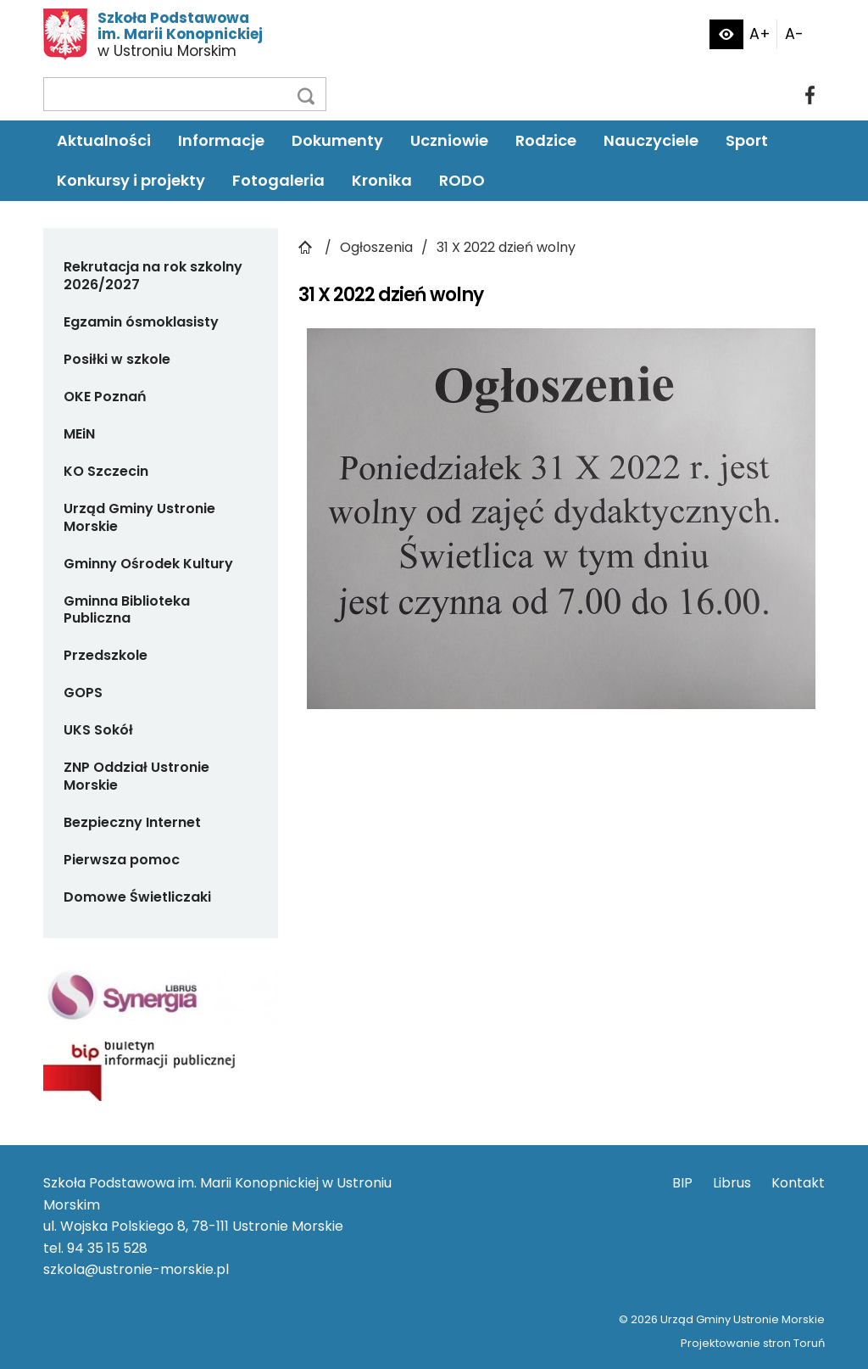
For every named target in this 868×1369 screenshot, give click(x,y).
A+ (760, 34)
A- (794, 34)
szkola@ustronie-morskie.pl (136, 1269)
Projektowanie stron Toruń (753, 1343)
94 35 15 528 (107, 1248)
